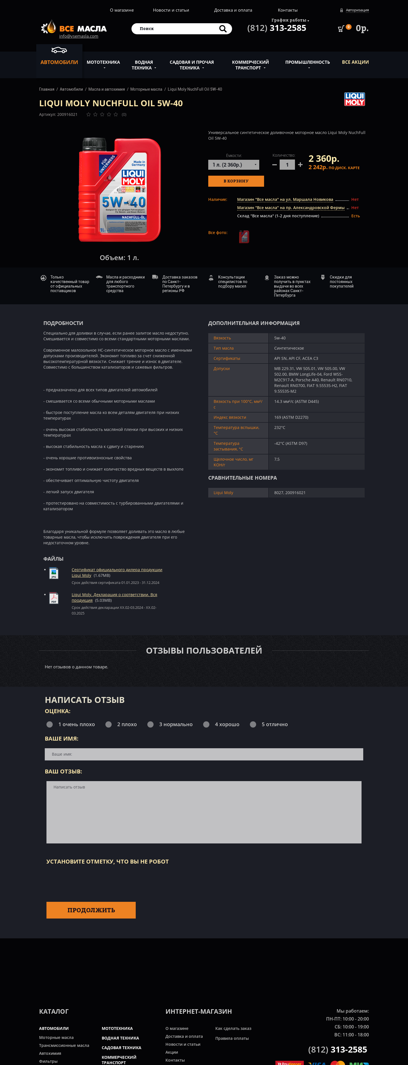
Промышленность (307, 59)
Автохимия (50, 1053)
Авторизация (357, 9)
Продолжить (91, 910)
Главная (46, 89)
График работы (288, 20)
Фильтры (48, 1061)
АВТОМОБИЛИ (54, 1028)
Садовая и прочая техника (192, 62)
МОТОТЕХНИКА (117, 1028)
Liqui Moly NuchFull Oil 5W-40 (195, 89)
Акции (171, 1052)
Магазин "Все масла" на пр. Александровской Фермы (291, 207)
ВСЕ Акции (355, 62)
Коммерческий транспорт (250, 62)
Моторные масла (146, 89)
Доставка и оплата (233, 10)
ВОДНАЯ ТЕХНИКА (120, 1038)
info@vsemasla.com (78, 36)
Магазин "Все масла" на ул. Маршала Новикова (285, 199)
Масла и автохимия (106, 89)
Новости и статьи (171, 10)
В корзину (236, 180)
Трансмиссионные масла (64, 1045)
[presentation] (89, 882)
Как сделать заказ (233, 1028)
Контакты (288, 10)
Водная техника (142, 62)
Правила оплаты (232, 1038)
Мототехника (103, 59)
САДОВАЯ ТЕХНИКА (121, 1047)
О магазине (122, 10)
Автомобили (59, 55)
